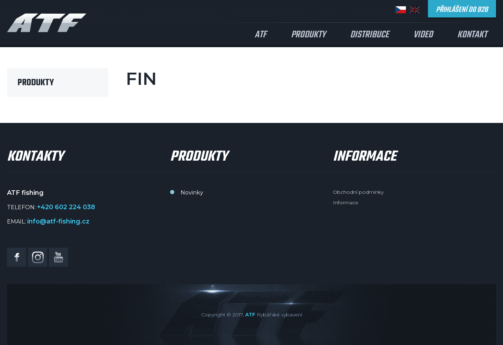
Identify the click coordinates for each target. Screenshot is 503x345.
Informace (345, 202)
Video (423, 34)
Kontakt (472, 34)
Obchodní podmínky (358, 192)
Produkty (308, 34)
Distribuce (369, 34)
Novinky (192, 192)
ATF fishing (47, 22)
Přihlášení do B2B (462, 10)
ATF (261, 34)
